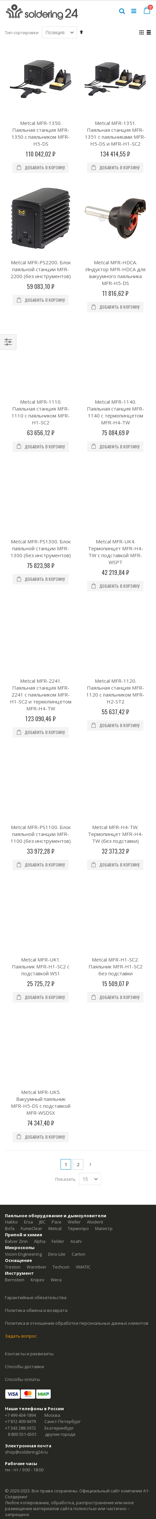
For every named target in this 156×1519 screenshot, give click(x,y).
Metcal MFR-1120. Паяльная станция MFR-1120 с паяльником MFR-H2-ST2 (115, 536)
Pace (57, 912)
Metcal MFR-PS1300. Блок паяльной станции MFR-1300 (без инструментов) (41, 445)
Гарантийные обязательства (35, 988)
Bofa (9, 919)
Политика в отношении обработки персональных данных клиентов (76, 1013)
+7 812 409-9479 (20, 1112)
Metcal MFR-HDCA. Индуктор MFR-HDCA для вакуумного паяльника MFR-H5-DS (115, 272)
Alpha (39, 932)
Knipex (37, 970)
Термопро (78, 919)
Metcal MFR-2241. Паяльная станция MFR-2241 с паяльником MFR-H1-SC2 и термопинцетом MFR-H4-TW (40, 540)
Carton (78, 944)
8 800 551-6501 (22, 1124)
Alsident (95, 912)
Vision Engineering (23, 944)
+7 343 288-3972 (20, 1118)
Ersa (28, 912)
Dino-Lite (56, 944)
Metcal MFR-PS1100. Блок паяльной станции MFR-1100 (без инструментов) (41, 627)
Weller (74, 912)
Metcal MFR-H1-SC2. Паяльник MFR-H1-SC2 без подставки (116, 708)
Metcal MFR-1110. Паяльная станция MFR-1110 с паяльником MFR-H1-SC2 (41, 360)
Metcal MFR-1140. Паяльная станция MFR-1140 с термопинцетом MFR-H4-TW (115, 360)
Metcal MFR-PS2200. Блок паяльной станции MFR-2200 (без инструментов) (41, 269)
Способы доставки (24, 1057)
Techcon (61, 957)
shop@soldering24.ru (26, 1142)
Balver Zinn (16, 932)
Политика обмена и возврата (36, 1001)
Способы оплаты (22, 1070)
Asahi (76, 932)
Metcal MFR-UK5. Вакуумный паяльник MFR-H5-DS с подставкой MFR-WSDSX (40, 792)
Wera (56, 970)
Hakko (11, 912)
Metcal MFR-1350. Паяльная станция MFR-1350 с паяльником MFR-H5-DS (41, 133)
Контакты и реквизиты (29, 1044)
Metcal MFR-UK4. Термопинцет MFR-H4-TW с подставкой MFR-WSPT (115, 448)
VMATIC (83, 957)
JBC (42, 912)
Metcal (55, 919)
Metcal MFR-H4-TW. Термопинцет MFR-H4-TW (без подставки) (115, 627)
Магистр (104, 919)
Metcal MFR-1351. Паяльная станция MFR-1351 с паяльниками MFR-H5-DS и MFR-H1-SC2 (115, 133)
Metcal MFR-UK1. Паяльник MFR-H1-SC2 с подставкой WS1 (40, 708)
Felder (58, 932)
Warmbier (36, 957)
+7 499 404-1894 (20, 1105)
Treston (12, 957)
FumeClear (31, 919)
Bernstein (14, 970)
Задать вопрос (21, 1026)
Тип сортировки (22, 33)
